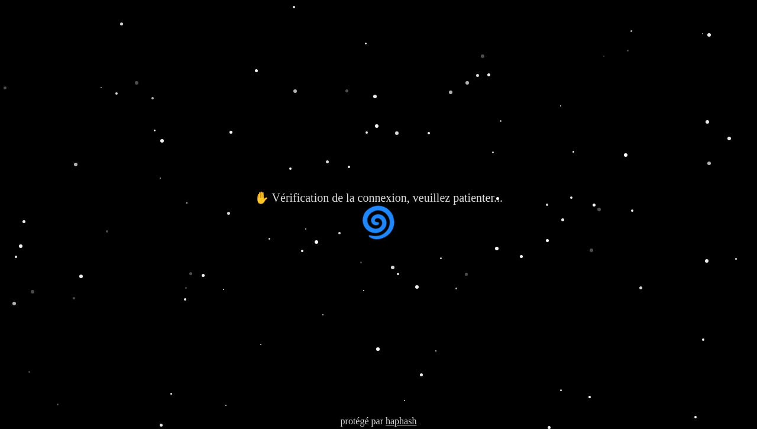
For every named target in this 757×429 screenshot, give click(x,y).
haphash (401, 421)
